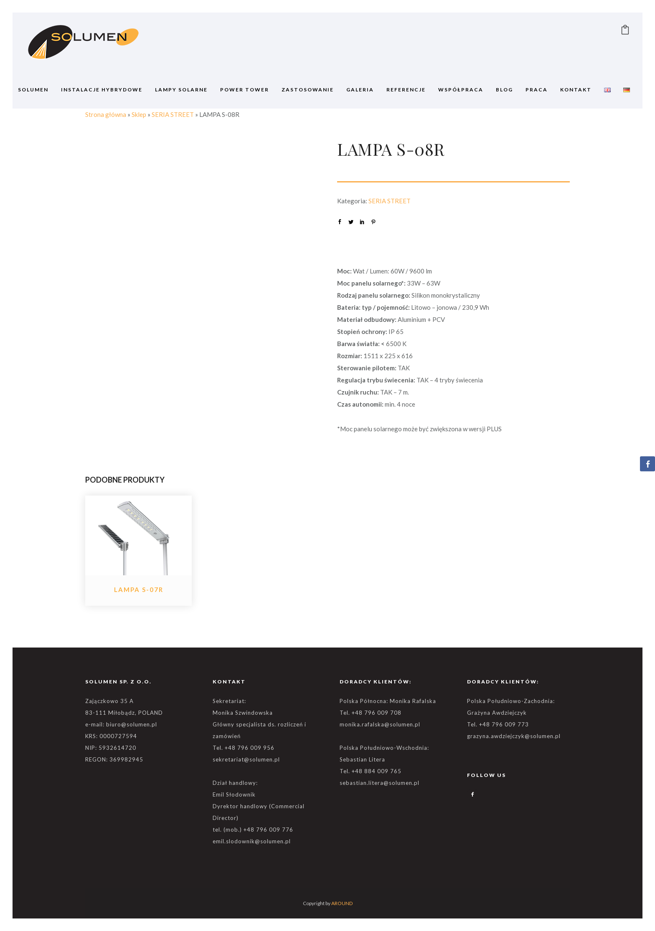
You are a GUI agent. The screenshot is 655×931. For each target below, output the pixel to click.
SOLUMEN (33, 89)
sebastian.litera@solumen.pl (379, 782)
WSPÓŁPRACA (460, 89)
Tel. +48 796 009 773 (498, 724)
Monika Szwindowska (243, 712)
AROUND (342, 903)
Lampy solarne (181, 89)
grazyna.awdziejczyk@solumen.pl (514, 736)
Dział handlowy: (235, 782)
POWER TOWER (244, 89)
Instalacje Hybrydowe (101, 89)
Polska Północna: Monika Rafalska (388, 701)
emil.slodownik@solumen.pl (252, 841)
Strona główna (105, 114)
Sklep (139, 114)
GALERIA (360, 89)
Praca (537, 89)
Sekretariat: (229, 701)
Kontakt (576, 89)
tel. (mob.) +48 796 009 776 (253, 829)
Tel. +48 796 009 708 (370, 712)
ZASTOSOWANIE (308, 89)
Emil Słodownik (234, 794)
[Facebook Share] (647, 463)
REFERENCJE (406, 89)
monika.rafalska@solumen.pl (380, 724)
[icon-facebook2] (473, 794)
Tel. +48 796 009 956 (243, 747)
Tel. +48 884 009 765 (370, 771)
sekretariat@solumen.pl (246, 759)
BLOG (504, 89)
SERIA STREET (173, 114)
